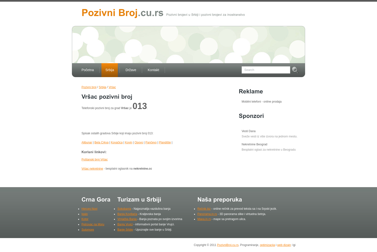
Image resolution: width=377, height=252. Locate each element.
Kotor (85, 219)
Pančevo (151, 142)
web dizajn (284, 245)
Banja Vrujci (125, 224)
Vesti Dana (249, 131)
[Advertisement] (138, 122)
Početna (88, 70)
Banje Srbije (125, 229)
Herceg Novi (89, 208)
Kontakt (153, 70)
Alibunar (87, 142)
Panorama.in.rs (207, 214)
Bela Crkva (101, 142)
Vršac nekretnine (92, 168)
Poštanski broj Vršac (95, 159)
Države (131, 70)
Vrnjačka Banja (127, 219)
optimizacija (267, 245)
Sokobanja (124, 208)
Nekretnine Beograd (254, 144)
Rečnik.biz (204, 208)
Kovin (128, 142)
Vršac (112, 87)
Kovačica (117, 142)
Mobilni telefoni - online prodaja (262, 101)
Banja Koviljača (127, 214)
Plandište (165, 142)
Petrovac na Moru (93, 224)
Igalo (85, 214)
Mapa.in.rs (204, 219)
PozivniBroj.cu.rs (228, 245)
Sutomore (88, 229)
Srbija (109, 70)
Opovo (139, 142)
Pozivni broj (89, 87)
